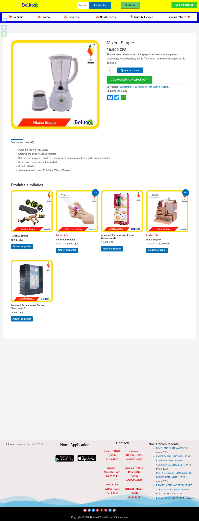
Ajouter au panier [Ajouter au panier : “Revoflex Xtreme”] (25, 248)
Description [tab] (17, 142)
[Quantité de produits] (111, 71)
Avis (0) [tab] (31, 142)
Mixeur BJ (146, 87)
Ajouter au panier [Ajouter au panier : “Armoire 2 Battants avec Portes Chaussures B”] (115, 251)
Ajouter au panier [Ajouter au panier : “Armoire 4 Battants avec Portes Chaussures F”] (25, 325)
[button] (73, 17)
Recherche (100, 5)
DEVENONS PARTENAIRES (171, 441)
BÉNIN (123, 91)
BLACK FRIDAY (164, 495)
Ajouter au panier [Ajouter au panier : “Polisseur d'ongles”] (70, 252)
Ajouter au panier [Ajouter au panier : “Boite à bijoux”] (160, 252)
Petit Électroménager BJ (164, 87)
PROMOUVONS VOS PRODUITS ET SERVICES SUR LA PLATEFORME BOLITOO (173, 482)
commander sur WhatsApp (129, 79)
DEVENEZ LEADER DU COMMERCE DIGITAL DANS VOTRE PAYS (171, 470)
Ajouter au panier (131, 70)
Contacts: (123, 436)
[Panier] (130, 5)
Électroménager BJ (130, 87)
